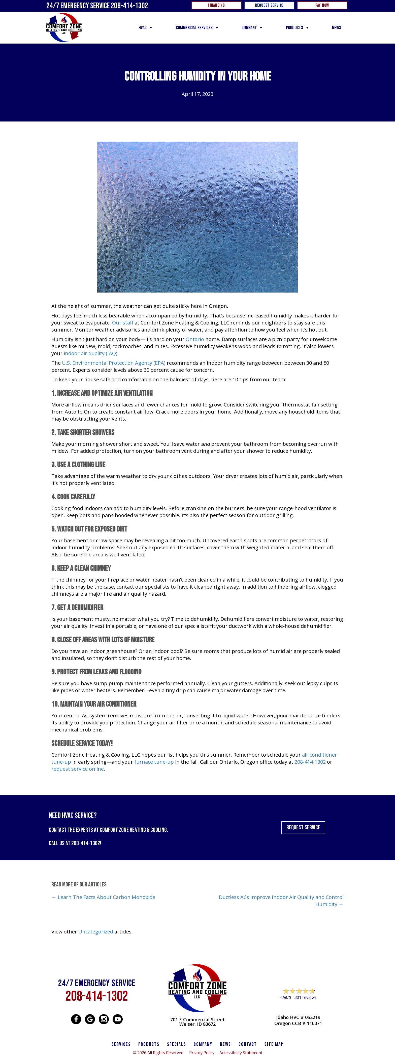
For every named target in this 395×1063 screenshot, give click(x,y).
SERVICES (121, 1044)
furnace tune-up (154, 761)
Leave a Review (298, 1007)
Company (252, 28)
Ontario (195, 339)
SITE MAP (274, 1044)
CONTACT (248, 1044)
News (336, 28)
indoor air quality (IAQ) (90, 353)
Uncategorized (95, 931)
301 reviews (305, 997)
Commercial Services (197, 28)
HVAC (146, 28)
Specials (176, 1044)
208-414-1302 (310, 761)
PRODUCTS (148, 1044)
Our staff (122, 322)
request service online (77, 768)
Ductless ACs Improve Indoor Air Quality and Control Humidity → (281, 901)
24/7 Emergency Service (97, 6)
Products (298, 28)
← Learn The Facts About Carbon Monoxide (103, 897)
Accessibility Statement (240, 1052)
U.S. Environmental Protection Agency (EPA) (114, 362)
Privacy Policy (201, 1052)
